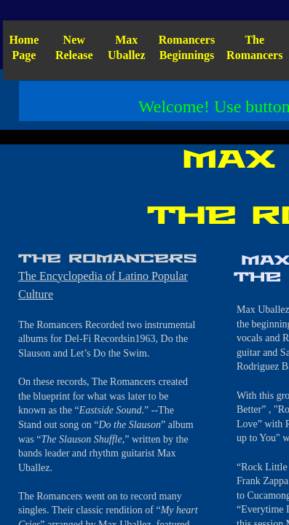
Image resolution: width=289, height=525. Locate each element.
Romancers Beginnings (187, 47)
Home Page (24, 47)
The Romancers (254, 47)
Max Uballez (127, 47)
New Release (74, 47)
